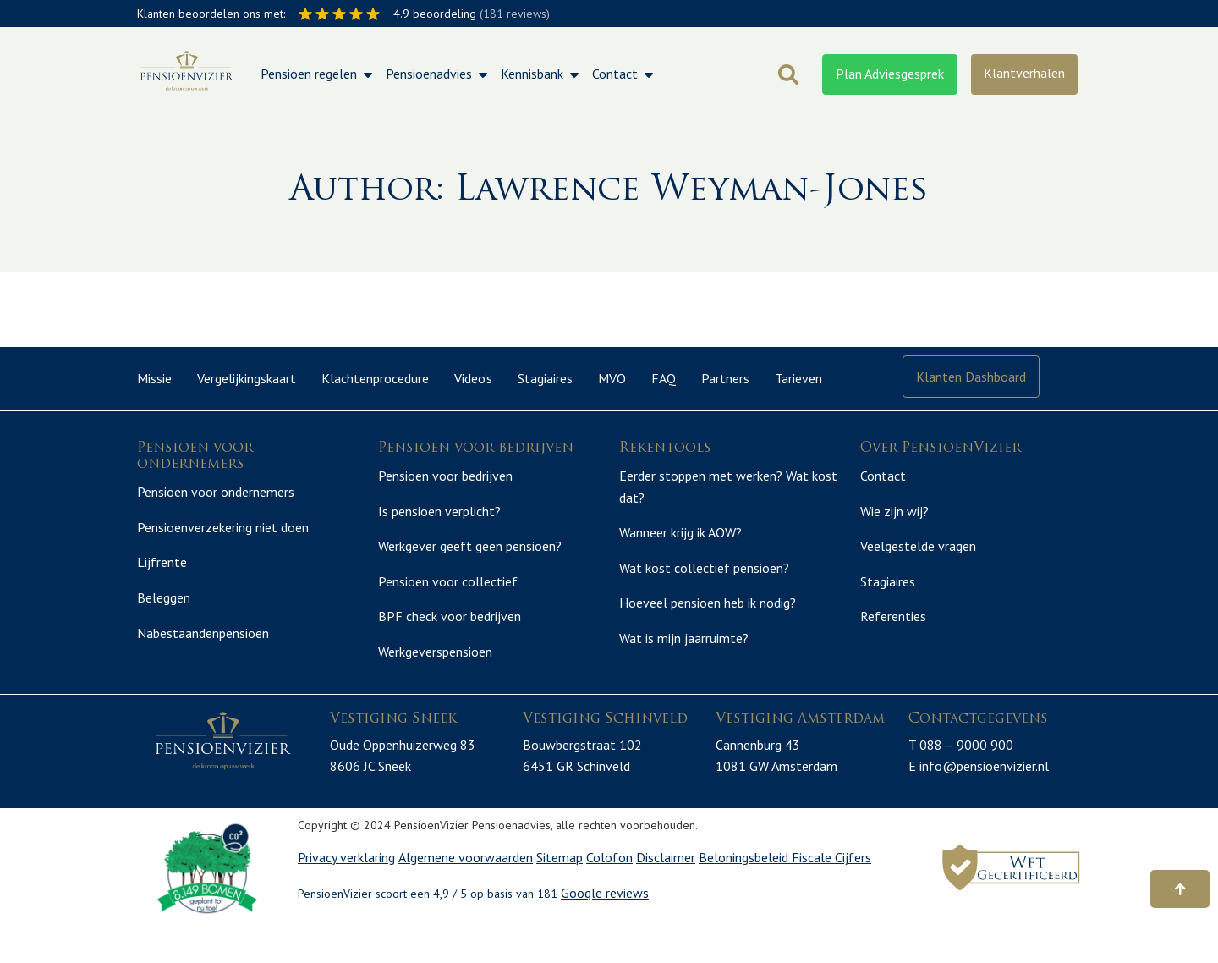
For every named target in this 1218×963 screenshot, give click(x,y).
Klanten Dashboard (971, 376)
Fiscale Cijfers (831, 893)
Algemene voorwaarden (465, 893)
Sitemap (559, 893)
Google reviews (605, 929)
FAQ (663, 378)
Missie (154, 378)
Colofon (609, 893)
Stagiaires (545, 378)
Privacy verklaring (346, 893)
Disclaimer (665, 893)
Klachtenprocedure (375, 378)
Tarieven (798, 378)
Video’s (473, 378)
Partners (725, 378)
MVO (612, 378)
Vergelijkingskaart (246, 378)
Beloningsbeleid (745, 893)
